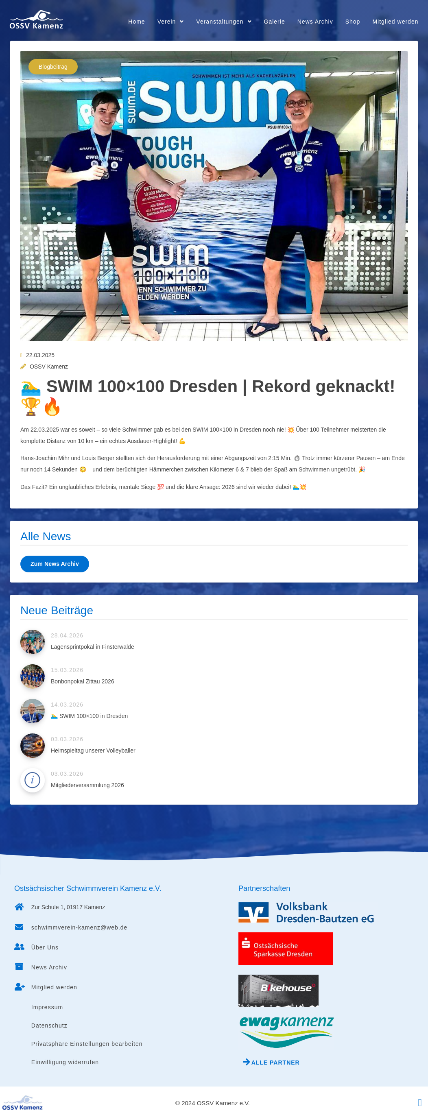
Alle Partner (275, 1062)
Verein (170, 21)
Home (136, 21)
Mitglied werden (395, 21)
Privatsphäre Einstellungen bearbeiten (87, 1044)
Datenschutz (49, 1025)
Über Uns (45, 947)
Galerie (274, 21)
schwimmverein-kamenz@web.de (79, 927)
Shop (352, 21)
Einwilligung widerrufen (65, 1062)
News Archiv (315, 21)
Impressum (47, 1007)
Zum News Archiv (54, 564)
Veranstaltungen (223, 21)
